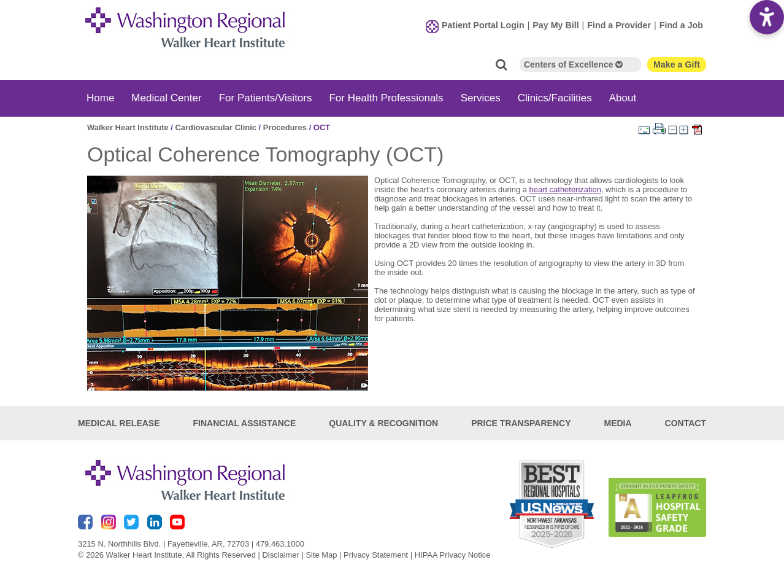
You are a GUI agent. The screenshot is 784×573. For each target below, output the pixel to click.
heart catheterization (565, 189)
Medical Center (166, 98)
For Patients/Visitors (265, 98)
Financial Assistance (244, 423)
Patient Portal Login (483, 25)
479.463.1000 (280, 543)
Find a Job (681, 25)
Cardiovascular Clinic (215, 127)
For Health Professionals (386, 98)
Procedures (285, 127)
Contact (685, 423)
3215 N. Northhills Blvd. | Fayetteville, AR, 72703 (163, 543)
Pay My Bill (555, 25)
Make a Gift (676, 64)
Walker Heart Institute (128, 127)
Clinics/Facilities (555, 98)
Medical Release (119, 423)
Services (481, 98)
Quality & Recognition (383, 423)
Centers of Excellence (573, 64)
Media (617, 423)
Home (100, 98)
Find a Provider (619, 25)
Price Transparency (521, 423)
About (622, 98)
